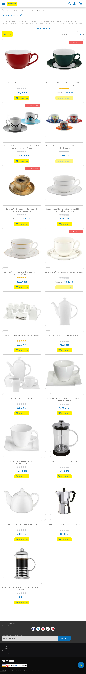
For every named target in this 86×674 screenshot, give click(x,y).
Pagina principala (3, 10)
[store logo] (12, 4)
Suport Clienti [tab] (7, 649)
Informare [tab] (5, 653)
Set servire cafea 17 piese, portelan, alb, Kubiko (22, 335)
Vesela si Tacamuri (22, 11)
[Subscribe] (64, 638)
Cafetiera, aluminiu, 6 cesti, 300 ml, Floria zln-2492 (64, 524)
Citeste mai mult (42, 28)
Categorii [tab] (5, 651)
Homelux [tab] (5, 646)
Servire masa (9, 11)
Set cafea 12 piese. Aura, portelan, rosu (22, 83)
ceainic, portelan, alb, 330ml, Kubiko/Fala (22, 524)
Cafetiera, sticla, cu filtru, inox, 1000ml (64, 461)
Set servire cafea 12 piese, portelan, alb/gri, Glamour (64, 272)
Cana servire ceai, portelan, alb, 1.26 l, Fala (64, 335)
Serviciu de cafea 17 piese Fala (22, 398)
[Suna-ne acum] (81, 665)
